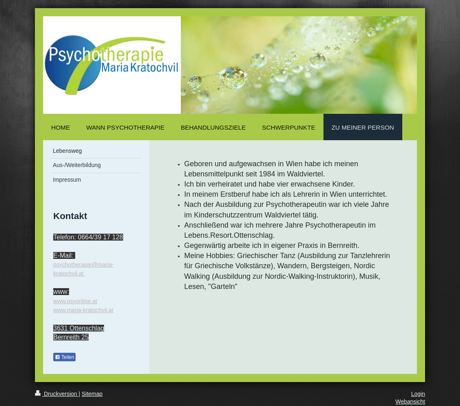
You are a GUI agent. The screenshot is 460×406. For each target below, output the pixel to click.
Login (418, 394)
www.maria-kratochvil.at (83, 310)
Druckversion (56, 394)
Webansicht (410, 401)
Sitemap (92, 394)
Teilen (64, 357)
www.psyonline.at (75, 301)
